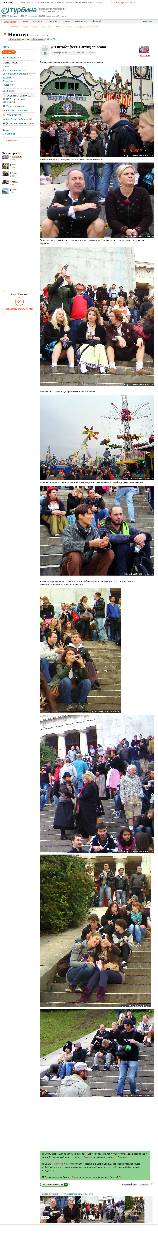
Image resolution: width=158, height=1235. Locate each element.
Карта (6, 46)
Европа (25, 27)
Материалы (9, 133)
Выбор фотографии (51, 1194)
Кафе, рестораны (12, 70)
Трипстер (58, 1164)
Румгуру (88, 1157)
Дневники (8, 91)
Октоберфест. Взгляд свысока (86, 27)
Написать (147, 21)
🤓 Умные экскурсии (13, 106)
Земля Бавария (47, 27)
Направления (14, 27)
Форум (6, 130)
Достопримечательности (16, 73)
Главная (5, 27)
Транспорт (8, 81)
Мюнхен (59, 27)
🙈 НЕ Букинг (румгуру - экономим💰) (15, 100)
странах (64, 16)
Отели (6, 66)
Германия (34, 27)
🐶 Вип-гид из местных (15, 110)
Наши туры (80, 21)
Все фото (37, 21)
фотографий (14, 16)
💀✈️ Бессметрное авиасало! (18, 123)
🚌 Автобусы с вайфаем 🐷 (17, 119)
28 (45, 53)
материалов (32, 16)
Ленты (25, 21)
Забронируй (95, 21)
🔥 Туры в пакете (12, 114)
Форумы (66, 21)
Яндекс (75, 1177)
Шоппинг (7, 77)
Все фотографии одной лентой (78, 1194)
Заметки (68, 27)
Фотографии (9, 57)
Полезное (8, 84)
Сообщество (52, 21)
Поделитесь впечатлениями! (19, 309)
